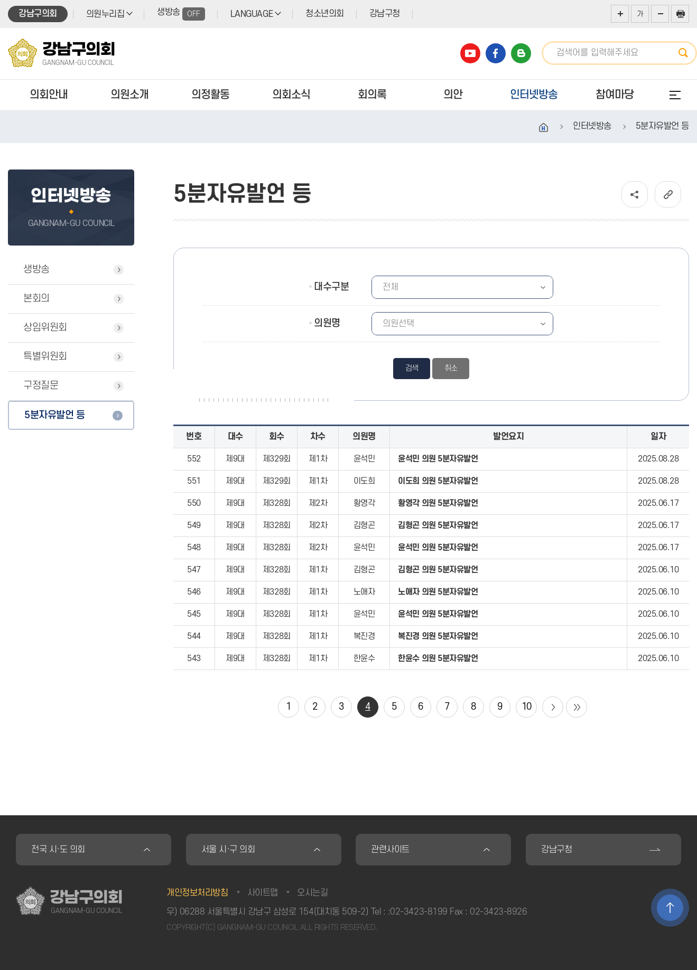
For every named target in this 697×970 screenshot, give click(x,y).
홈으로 (544, 128)
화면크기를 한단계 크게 (620, 14)
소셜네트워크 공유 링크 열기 (634, 194)
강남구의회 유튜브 (470, 53)
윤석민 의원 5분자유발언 (438, 459)
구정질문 (40, 385)
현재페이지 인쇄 (680, 14)
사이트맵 (262, 893)
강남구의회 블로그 (521, 53)
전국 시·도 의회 (58, 849)
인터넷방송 (533, 95)
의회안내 (49, 95)
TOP (670, 907)
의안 (452, 95)
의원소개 (129, 95)
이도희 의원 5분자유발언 (438, 481)
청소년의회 (324, 13)
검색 (686, 53)
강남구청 (384, 13)
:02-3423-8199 (418, 912)
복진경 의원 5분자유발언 (438, 636)
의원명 (327, 323)
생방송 (181, 14)
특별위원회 (45, 356)
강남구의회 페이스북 (496, 53)
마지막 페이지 (576, 707)
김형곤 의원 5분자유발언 (438, 525)
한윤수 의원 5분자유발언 (438, 658)
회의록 (372, 95)
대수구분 (331, 287)
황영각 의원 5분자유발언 (438, 503)
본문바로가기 (0, 0)
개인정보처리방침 (197, 893)
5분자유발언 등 (54, 415)
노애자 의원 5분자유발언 (438, 592)
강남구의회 (37, 13)
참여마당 (615, 95)
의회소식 (291, 95)
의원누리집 (105, 14)
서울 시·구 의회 (228, 849)
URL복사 (668, 194)
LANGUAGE (251, 14)
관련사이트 (390, 849)
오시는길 (312, 893)
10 (527, 707)
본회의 (36, 298)
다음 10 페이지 (552, 707)
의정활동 (210, 95)
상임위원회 (45, 327)
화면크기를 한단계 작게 (660, 14)
